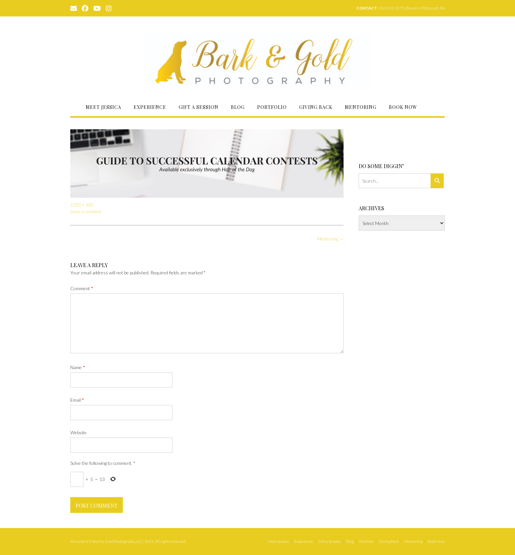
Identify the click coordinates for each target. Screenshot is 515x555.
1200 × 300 (81, 205)
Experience (150, 107)
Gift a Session (198, 107)
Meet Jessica (103, 107)
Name (77, 367)
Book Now (403, 107)
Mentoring (360, 107)
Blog (238, 107)
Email (77, 400)
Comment (81, 288)
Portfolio (272, 107)
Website (78, 432)
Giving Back (315, 107)
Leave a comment (85, 211)
